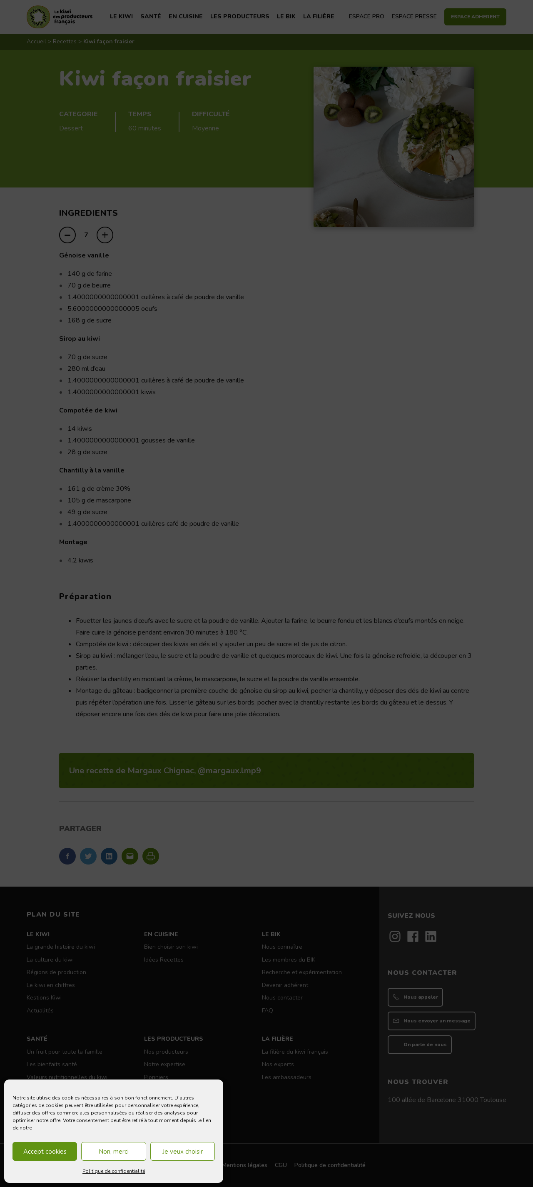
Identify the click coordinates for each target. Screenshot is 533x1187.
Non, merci (114, 1151)
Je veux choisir (182, 1151)
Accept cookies (45, 1151)
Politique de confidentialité (113, 1171)
